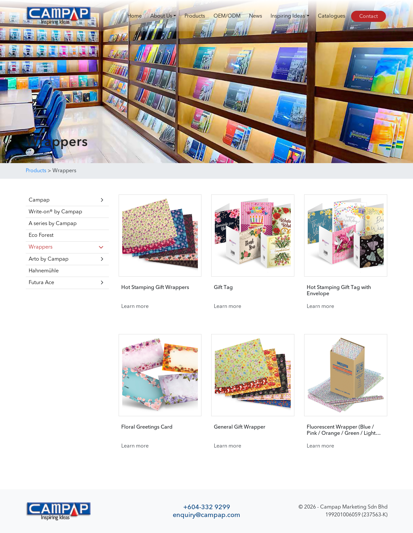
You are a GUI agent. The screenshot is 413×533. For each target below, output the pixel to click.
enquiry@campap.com (206, 514)
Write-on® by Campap (55, 212)
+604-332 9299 (206, 507)
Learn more (135, 306)
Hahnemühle (44, 271)
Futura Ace (41, 282)
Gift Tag (223, 287)
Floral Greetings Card (146, 427)
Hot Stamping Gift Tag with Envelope (339, 290)
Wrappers (40, 247)
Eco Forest (41, 235)
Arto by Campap (48, 259)
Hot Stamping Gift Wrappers (155, 287)
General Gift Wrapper (239, 427)
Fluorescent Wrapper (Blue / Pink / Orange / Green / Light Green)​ (341, 430)
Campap (39, 200)
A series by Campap (53, 223)
